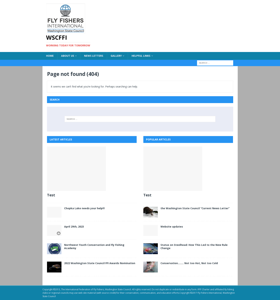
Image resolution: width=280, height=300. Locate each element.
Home (50, 55)
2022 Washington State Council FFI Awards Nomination (99, 263)
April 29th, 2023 (74, 226)
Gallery (116, 55)
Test (51, 195)
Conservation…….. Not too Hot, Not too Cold (189, 263)
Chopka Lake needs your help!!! (84, 208)
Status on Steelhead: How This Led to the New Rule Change (194, 246)
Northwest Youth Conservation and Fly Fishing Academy (94, 246)
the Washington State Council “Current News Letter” (195, 208)
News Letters (93, 55)
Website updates (172, 226)
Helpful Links (141, 55)
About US (67, 55)
